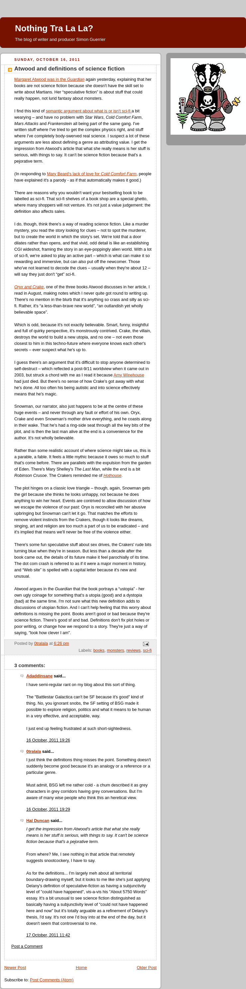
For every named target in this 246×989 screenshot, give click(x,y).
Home (81, 967)
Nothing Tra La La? (54, 28)
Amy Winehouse (129, 375)
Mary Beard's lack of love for (91, 174)
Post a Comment (27, 946)
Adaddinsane (39, 676)
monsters (115, 650)
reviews (133, 650)
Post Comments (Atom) (51, 980)
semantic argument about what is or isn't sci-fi (89, 111)
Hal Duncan (37, 820)
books (99, 650)
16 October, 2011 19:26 (48, 740)
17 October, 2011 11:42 (48, 935)
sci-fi (147, 650)
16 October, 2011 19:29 (48, 809)
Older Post (147, 967)
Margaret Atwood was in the (49, 79)
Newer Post (15, 967)
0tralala (33, 751)
